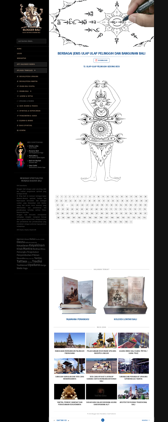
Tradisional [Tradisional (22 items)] (22, 265)
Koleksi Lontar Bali (125, 319)
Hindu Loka (33, 147)
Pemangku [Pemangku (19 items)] (22, 252)
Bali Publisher (112, 414)
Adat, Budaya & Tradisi (28, 106)
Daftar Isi (62, 420)
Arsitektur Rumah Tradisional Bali (133, 403)
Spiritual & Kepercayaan (29, 111)
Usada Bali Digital (27, 86)
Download (101, 60)
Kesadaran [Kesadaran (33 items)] (23, 245)
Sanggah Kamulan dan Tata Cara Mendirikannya (69, 378)
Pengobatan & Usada (28, 116)
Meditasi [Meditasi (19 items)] (36, 249)
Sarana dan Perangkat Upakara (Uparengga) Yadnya (133, 378)
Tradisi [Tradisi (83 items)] (37, 261)
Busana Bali (36, 152)
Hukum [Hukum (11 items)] (27, 243)
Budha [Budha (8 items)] (38, 239)
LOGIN (19, 54)
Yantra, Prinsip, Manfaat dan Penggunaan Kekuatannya (69, 403)
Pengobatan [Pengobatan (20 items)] (33, 252)
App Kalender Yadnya (26, 64)
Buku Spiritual (25, 126)
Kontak (22, 130)
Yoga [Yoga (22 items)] (25, 268)
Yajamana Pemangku (77, 319)
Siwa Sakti (37, 166)
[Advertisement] (101, 245)
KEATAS (145, 420)
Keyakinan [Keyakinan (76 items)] (37, 245)
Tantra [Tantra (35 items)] (38, 258)
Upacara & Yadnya (26, 101)
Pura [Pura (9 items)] (27, 258)
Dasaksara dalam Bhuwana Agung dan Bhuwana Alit (101, 403)
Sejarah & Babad (26, 121)
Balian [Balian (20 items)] (33, 239)
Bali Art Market (35, 161)
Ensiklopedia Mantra (28, 81)
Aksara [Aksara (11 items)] (26, 239)
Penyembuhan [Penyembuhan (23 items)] (24, 255)
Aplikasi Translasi (25, 70)
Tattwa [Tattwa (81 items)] (22, 261)
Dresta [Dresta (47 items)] (21, 242)
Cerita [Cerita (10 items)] (42, 239)
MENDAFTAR (21, 58)
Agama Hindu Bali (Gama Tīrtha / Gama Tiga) (133, 352)
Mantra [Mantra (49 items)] (27, 248)
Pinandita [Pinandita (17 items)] (21, 258)
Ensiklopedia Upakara (28, 76)
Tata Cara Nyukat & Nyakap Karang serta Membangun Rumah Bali (101, 379)
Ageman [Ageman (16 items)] (20, 239)
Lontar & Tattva (26, 96)
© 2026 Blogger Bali (93, 414)
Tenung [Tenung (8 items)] (29, 262)
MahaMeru (37, 156)
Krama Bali (24, 91)
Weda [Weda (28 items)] (20, 268)
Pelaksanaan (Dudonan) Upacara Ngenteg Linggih (101, 352)
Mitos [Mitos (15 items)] (43, 249)
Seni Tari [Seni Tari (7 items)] (31, 258)
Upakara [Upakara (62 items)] (34, 265)
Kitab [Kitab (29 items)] (20, 248)
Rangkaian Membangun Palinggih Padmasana (69, 352)
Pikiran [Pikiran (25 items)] (35, 255)
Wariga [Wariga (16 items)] (43, 265)
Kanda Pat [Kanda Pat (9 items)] (34, 242)
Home (19, 49)
